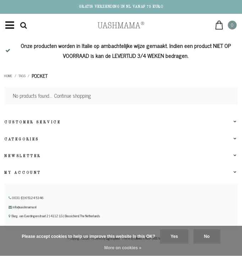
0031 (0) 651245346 (26, 198)
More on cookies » (123, 247)
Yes (174, 236)
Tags (22, 76)
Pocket (40, 76)
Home (8, 76)
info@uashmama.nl (23, 207)
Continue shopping (72, 95)
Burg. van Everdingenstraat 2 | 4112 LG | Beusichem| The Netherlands (54, 216)
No (207, 236)
